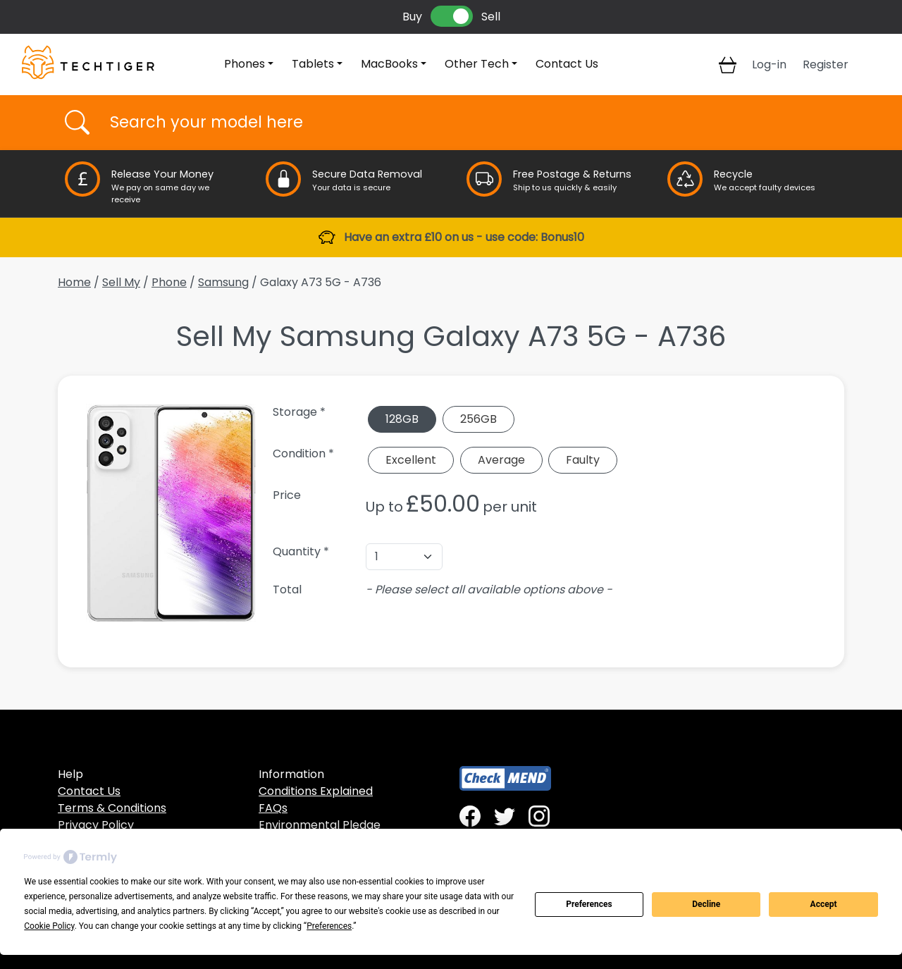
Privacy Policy (96, 825)
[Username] (463, 122)
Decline (706, 904)
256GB (478, 419)
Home (74, 282)
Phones (244, 64)
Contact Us (567, 64)
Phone (169, 282)
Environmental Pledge (320, 825)
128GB (402, 419)
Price (287, 495)
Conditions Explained (316, 791)
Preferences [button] (329, 926)
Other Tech (477, 64)
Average (501, 460)
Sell (490, 16)
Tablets (313, 64)
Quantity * (301, 551)
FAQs (273, 808)
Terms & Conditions (112, 808)
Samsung (223, 282)
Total (287, 589)
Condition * (303, 453)
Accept (823, 904)
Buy (412, 16)
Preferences (589, 904)
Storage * (299, 412)
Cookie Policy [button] (49, 926)
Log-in (769, 64)
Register (825, 64)
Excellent (410, 460)
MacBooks (389, 64)
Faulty (583, 460)
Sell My (121, 282)
